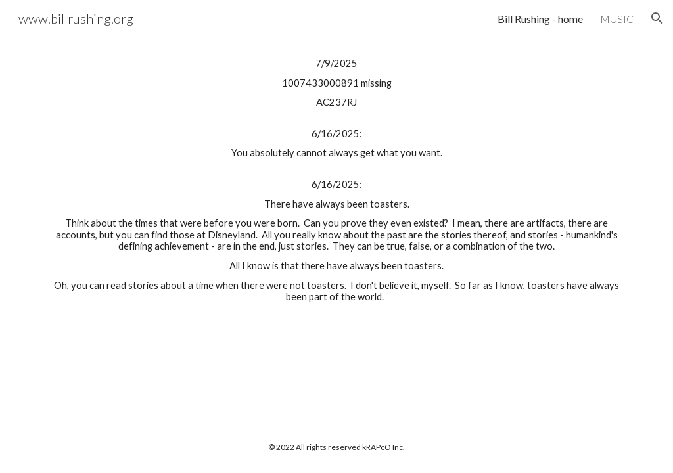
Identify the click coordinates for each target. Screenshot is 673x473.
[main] (336, 180)
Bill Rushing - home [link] (540, 18)
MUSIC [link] (617, 18)
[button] (657, 18)
